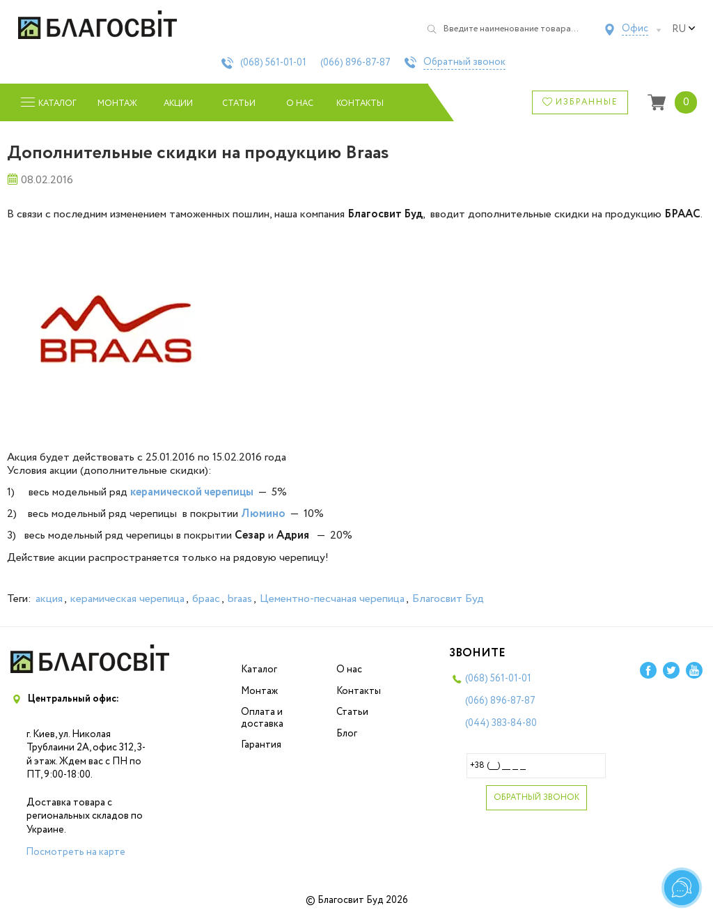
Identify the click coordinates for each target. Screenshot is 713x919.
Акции (178, 103)
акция (49, 599)
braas (240, 599)
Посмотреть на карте (75, 852)
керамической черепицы (191, 492)
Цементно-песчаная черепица (332, 599)
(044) (501, 723)
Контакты (360, 103)
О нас (299, 103)
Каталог (259, 670)
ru (684, 29)
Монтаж (117, 103)
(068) (273, 62)
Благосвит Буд (448, 599)
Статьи (239, 103)
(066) (355, 62)
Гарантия (261, 745)
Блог (346, 734)
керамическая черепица (127, 599)
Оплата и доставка (262, 718)
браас (206, 599)
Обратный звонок (464, 62)
